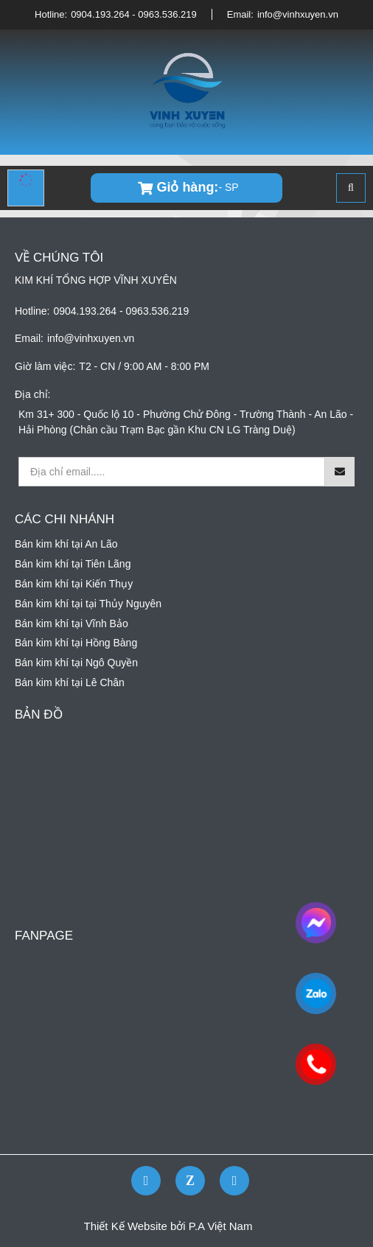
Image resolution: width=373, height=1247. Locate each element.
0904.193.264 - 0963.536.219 (134, 14)
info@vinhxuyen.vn (297, 14)
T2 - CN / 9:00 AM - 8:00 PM (144, 366)
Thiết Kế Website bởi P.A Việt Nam (168, 1226)
